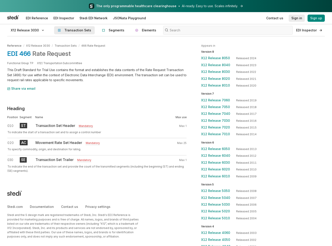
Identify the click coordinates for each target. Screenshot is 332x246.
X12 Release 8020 (215, 79)
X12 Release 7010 (215, 134)
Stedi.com (15, 207)
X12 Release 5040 (215, 198)
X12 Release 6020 (215, 169)
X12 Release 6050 (215, 149)
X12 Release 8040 (215, 65)
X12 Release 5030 (215, 204)
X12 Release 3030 (38, 45)
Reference (14, 45)
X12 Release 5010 (215, 218)
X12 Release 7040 (215, 113)
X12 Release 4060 (215, 233)
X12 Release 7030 (215, 120)
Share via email (21, 88)
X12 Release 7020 (215, 127)
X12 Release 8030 (215, 72)
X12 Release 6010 (215, 176)
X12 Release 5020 (215, 211)
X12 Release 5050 (215, 191)
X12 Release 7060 (215, 100)
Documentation (42, 207)
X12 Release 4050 (215, 240)
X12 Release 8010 (215, 85)
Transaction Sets (66, 45)
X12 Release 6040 (215, 155)
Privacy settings (97, 207)
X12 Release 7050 (215, 107)
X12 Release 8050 (215, 58)
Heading (16, 108)
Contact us (69, 207)
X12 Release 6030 (215, 162)
